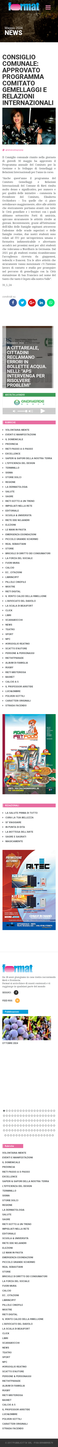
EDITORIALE (10, 510)
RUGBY (7, 667)
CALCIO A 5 (10, 681)
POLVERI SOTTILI (13, 696)
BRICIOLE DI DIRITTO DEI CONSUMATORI (26, 553)
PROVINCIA (10, 444)
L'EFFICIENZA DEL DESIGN (18, 463)
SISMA (7, 472)
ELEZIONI (9, 524)
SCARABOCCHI (12, 620)
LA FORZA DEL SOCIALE (17, 558)
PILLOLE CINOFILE (14, 582)
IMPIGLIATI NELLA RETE (17, 506)
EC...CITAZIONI (12, 572)
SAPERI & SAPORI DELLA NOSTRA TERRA (27, 458)
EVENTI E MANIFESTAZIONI (19, 434)
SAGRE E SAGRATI (14, 836)
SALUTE (8, 491)
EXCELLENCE (11, 453)
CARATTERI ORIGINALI (16, 700)
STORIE (8, 548)
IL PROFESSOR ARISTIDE (17, 686)
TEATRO (8, 629)
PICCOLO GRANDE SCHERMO (20, 539)
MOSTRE (8, 586)
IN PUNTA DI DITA (13, 827)
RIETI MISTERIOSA (14, 672)
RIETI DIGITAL (11, 591)
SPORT (7, 634)
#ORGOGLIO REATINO (16, 643)
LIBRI (6, 615)
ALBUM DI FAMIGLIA (15, 662)
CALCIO (8, 567)
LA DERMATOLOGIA (15, 487)
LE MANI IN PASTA (14, 529)
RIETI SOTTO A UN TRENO (18, 501)
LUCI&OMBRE (11, 691)
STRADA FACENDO (14, 705)
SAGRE (7, 496)
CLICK (7, 610)
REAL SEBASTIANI (14, 544)
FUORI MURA (11, 563)
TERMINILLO (10, 467)
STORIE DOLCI (11, 477)
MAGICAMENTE (12, 841)
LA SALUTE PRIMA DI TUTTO (20, 813)
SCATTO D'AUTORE (14, 648)
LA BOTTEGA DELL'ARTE (17, 831)
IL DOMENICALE (12, 439)
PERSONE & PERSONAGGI (18, 653)
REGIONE (8, 482)
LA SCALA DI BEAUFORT (17, 605)
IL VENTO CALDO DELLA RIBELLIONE (24, 596)
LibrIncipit (10, 577)
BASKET (8, 677)
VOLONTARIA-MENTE (15, 430)
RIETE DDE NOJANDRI (16, 520)
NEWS (7, 624)
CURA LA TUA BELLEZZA (18, 817)
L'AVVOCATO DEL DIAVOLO (19, 601)
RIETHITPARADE (13, 658)
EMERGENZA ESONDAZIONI (19, 534)
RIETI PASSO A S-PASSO (17, 448)
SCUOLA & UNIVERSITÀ (17, 515)
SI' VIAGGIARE (11, 822)
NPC (6, 639)
